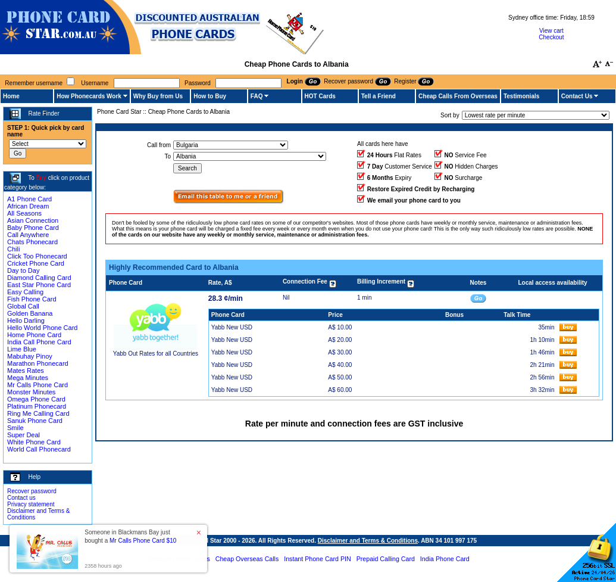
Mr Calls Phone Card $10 (143, 540)
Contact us (21, 497)
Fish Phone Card (32, 299)
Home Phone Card (34, 334)
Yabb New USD (231, 327)
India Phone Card (445, 558)
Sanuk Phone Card (34, 420)
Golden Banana (29, 313)
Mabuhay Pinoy (29, 356)
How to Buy (209, 96)
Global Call (23, 306)
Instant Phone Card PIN (317, 558)
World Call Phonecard (39, 449)
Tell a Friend (378, 96)
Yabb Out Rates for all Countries (155, 353)
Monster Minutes (31, 392)
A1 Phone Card (29, 199)
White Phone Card (34, 442)
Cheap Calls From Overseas (458, 96)
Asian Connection (32, 220)
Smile (15, 427)
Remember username (33, 83)
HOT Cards (320, 96)
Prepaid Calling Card (386, 558)
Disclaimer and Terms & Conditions (368, 540)
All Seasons (24, 213)
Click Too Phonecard (37, 256)
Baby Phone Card (33, 227)
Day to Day (23, 270)
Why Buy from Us (158, 96)
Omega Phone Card (36, 399)
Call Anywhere (28, 234)
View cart (551, 30)
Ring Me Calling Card (38, 413)
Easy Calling (25, 291)
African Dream (28, 206)
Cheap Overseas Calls (247, 558)
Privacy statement (30, 504)
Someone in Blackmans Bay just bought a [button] (130, 536)
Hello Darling (26, 320)
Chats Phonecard (32, 241)
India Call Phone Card (39, 342)
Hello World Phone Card (42, 327)
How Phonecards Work (89, 96)
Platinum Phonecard (36, 406)
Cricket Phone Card (35, 263)
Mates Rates (25, 370)
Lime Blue (21, 349)
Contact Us (577, 96)
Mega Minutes (27, 377)
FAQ (257, 96)
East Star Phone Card (39, 284)
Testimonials (521, 96)
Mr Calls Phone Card (37, 384)
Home (11, 96)
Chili (13, 249)
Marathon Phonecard (37, 363)
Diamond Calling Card (39, 277)
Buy (41, 178)
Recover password (32, 491)
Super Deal (23, 434)
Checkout (551, 37)
